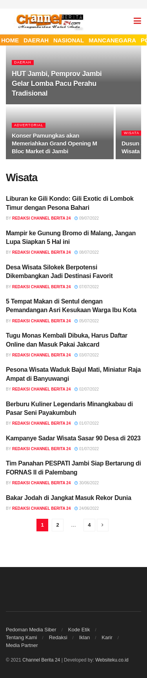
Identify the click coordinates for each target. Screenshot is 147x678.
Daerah (22, 62)
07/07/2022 (86, 287)
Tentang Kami (21, 637)
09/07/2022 (86, 218)
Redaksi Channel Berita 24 (41, 218)
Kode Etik (79, 630)
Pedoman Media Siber (31, 630)
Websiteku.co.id (112, 660)
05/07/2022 (86, 321)
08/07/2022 (86, 252)
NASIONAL (68, 40)
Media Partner (22, 645)
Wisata (131, 133)
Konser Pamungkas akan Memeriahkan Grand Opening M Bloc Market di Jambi (54, 143)
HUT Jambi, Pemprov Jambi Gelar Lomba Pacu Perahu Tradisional (57, 83)
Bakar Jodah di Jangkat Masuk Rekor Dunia (68, 497)
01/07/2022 (86, 423)
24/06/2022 (86, 508)
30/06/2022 (86, 483)
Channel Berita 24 (41, 660)
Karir (107, 637)
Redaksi (58, 637)
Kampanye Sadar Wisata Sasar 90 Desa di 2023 (73, 438)
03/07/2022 (86, 355)
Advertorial (28, 125)
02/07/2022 (86, 389)
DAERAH (36, 40)
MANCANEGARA (112, 40)
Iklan (84, 637)
